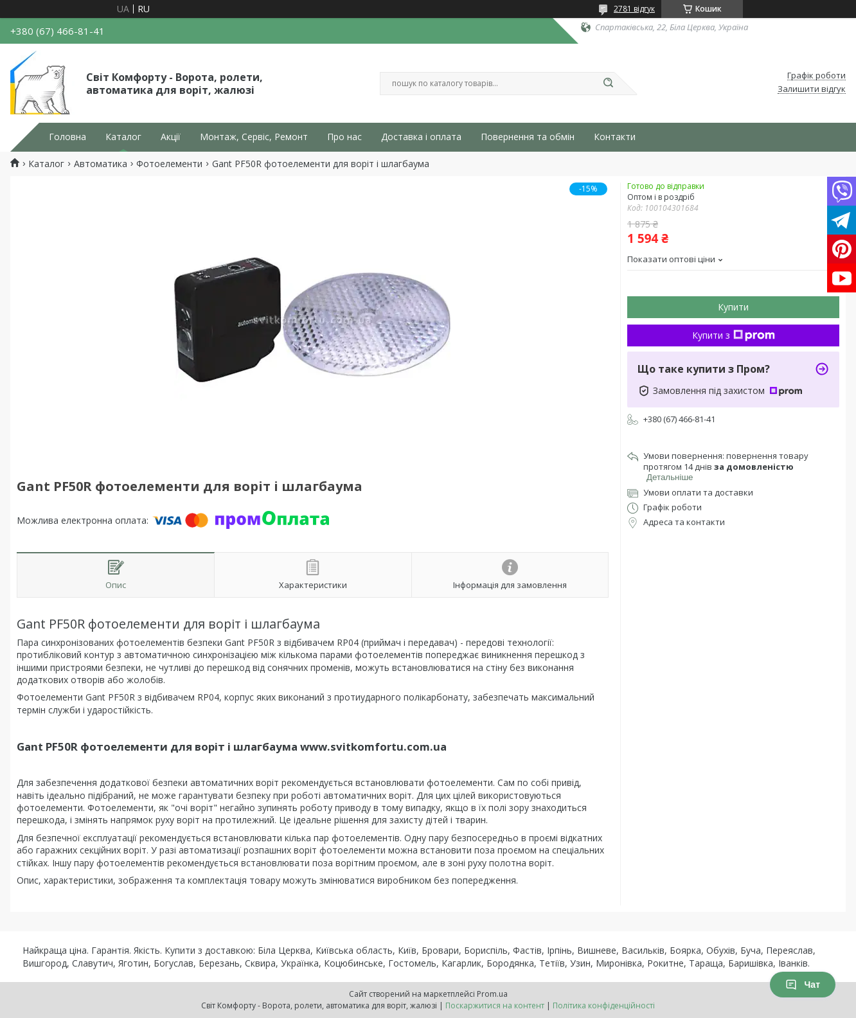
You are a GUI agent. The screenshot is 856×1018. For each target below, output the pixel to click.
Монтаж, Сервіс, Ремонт (254, 136)
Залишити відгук (812, 89)
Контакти (615, 136)
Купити (733, 307)
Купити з (733, 335)
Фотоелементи (169, 164)
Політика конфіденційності (604, 1005)
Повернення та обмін (528, 136)
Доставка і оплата (421, 136)
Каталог (123, 136)
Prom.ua (492, 993)
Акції (171, 136)
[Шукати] (608, 83)
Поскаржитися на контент (494, 1005)
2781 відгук (634, 8)
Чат (802, 984)
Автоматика (100, 164)
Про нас (344, 136)
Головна (67, 136)
